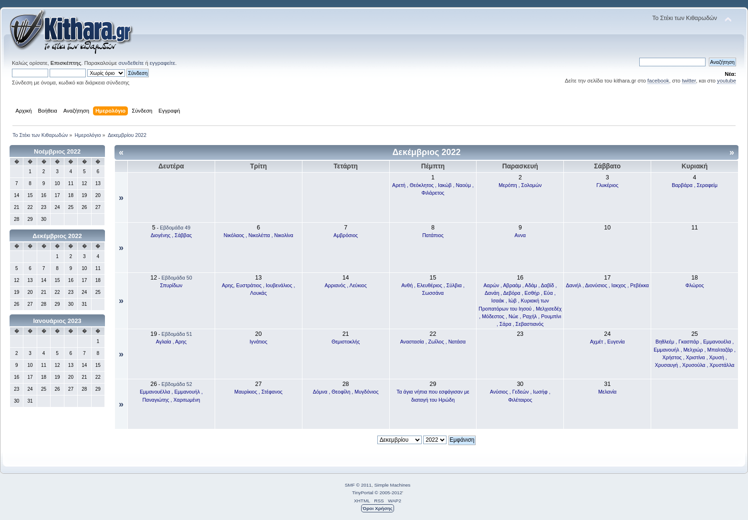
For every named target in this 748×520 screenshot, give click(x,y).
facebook (658, 80)
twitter (689, 80)
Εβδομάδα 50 (177, 278)
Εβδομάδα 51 (177, 334)
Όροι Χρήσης (378, 508)
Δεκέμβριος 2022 (57, 235)
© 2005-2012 (388, 492)
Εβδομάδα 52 (177, 384)
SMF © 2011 (358, 485)
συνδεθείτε (131, 63)
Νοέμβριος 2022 (57, 151)
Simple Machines (392, 485)
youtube (726, 80)
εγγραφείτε (162, 63)
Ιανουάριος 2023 (57, 320)
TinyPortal (363, 492)
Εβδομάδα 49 (175, 227)
